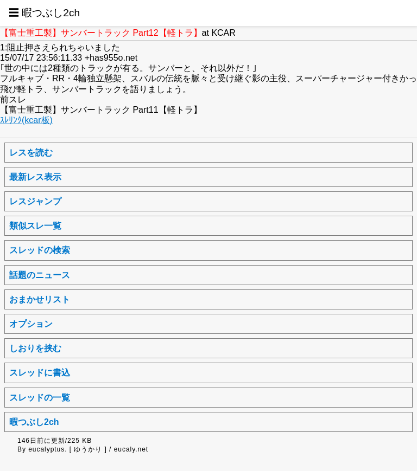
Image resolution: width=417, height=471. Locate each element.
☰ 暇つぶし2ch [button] (44, 12)
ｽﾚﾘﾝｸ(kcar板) (26, 120)
